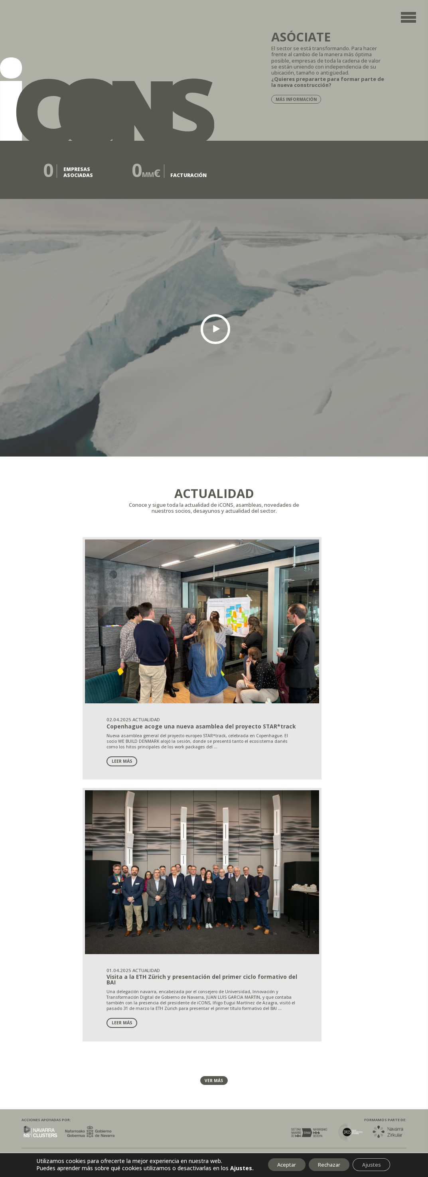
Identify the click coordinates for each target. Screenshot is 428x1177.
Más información (297, 100)
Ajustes (377, 1162)
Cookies (88, 874)
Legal (31, 874)
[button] (215, 331)
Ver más (214, 787)
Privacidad (58, 874)
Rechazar (328, 1162)
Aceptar (278, 1162)
